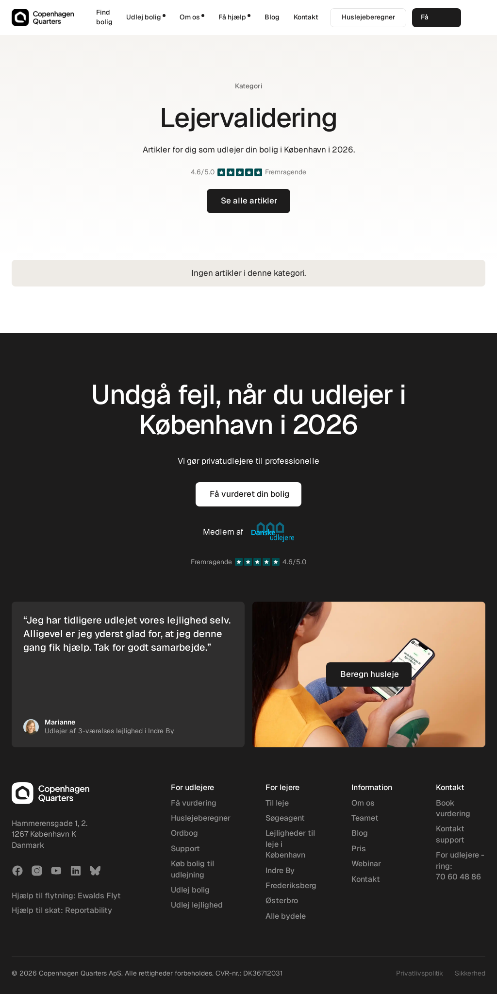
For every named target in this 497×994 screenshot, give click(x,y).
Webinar (366, 864)
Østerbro (281, 900)
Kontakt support (450, 834)
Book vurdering (453, 808)
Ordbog (184, 833)
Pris (358, 848)
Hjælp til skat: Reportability (62, 910)
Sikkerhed (470, 973)
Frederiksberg (290, 885)
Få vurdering (193, 803)
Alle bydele (285, 916)
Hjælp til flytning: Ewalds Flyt (66, 896)
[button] (146, 17)
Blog (272, 17)
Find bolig (104, 17)
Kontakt (306, 17)
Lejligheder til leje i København (290, 844)
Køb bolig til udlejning (192, 869)
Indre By (280, 870)
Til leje (277, 803)
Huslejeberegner (201, 818)
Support (185, 848)
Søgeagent (285, 818)
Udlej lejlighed (197, 905)
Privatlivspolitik (419, 973)
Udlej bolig (190, 890)
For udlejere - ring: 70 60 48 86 (460, 866)
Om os (363, 803)
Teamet (365, 818)
